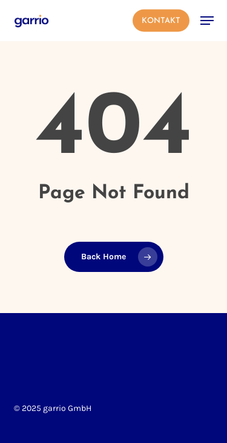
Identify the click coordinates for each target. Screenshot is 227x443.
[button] (207, 21)
